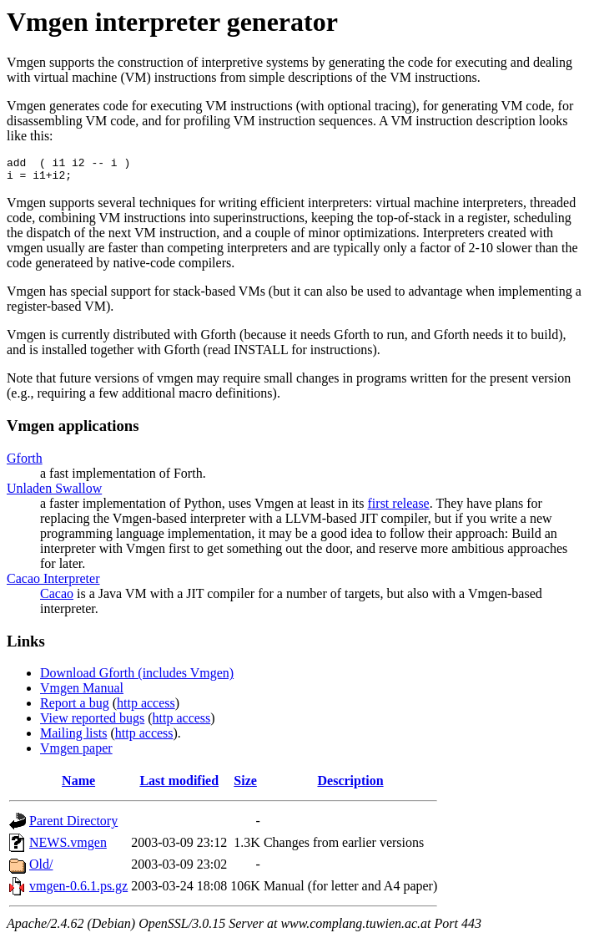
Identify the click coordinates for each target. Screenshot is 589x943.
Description (351, 785)
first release (399, 508)
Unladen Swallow (54, 493)
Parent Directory (73, 826)
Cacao (56, 598)
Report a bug (74, 708)
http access (146, 708)
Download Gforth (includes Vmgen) (137, 678)
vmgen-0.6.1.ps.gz (78, 891)
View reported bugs (92, 723)
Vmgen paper (76, 753)
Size (245, 785)
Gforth (25, 463)
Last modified (179, 785)
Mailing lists (73, 738)
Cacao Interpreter (53, 583)
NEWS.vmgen (68, 847)
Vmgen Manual (81, 693)
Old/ (41, 869)
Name (78, 785)
